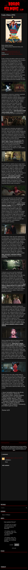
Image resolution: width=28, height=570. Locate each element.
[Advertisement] (13, 428)
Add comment (5, 465)
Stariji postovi (23, 442)
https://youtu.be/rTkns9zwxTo (12, 52)
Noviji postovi (5, 442)
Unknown (7, 458)
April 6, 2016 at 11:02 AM (17, 458)
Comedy (15, 17)
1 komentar (21, 17)
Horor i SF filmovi (6, 514)
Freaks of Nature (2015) (8, 15)
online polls (14, 548)
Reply (6, 462)
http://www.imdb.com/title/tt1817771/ (11, 51)
